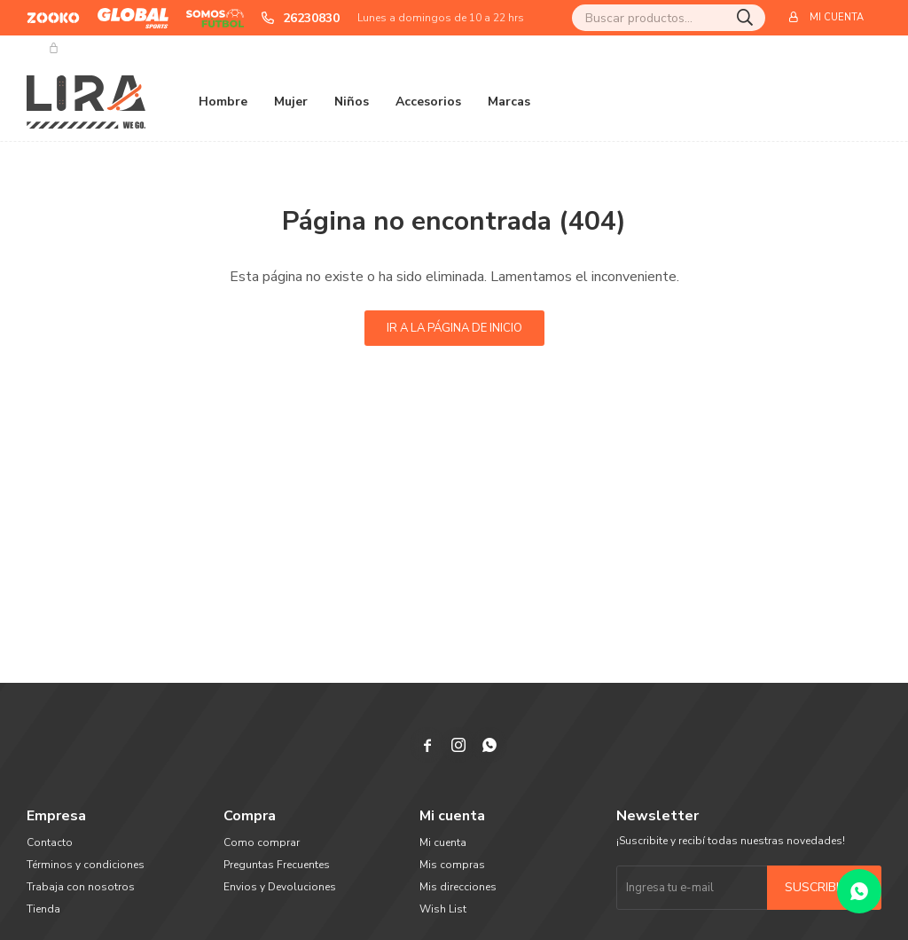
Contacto (50, 842)
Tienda (43, 909)
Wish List (442, 909)
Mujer (291, 101)
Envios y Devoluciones (279, 887)
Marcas (509, 101)
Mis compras (452, 865)
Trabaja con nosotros (81, 887)
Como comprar (261, 842)
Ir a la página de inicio (454, 328)
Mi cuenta (442, 842)
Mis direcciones (458, 887)
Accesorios (428, 101)
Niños (351, 101)
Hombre (223, 101)
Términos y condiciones (86, 865)
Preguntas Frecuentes (276, 865)
